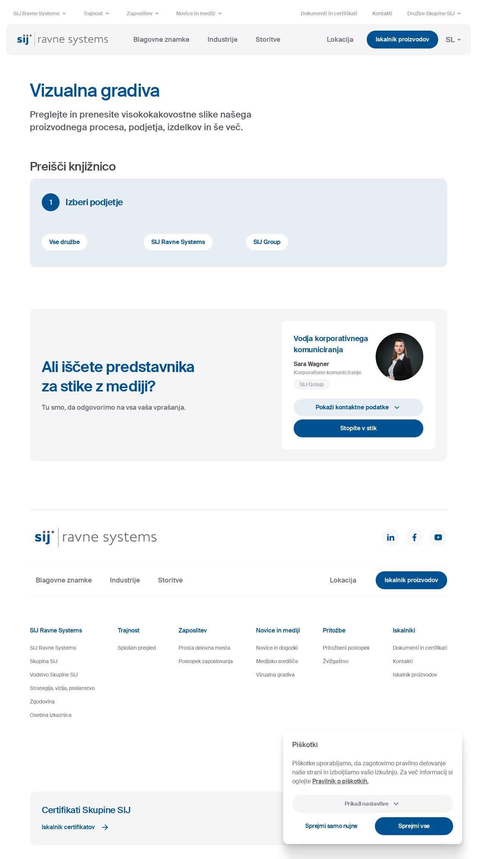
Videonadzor (250, 831)
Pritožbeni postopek (346, 647)
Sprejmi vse (414, 826)
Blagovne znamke (161, 39)
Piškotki (124, 831)
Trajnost (97, 13)
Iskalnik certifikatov (76, 778)
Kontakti (382, 13)
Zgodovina (42, 701)
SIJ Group (267, 242)
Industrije (223, 39)
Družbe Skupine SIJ (435, 13)
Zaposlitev (144, 13)
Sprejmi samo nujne (331, 826)
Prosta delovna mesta (204, 647)
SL (455, 39)
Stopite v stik (358, 428)
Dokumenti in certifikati (329, 13)
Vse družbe (64, 242)
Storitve (268, 39)
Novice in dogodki (277, 647)
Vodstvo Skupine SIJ (54, 674)
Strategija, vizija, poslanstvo (62, 688)
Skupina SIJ (44, 661)
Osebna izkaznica (51, 715)
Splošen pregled (137, 647)
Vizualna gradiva (275, 674)
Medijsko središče (277, 661)
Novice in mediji (200, 13)
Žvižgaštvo (335, 661)
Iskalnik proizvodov (402, 39)
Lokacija (340, 39)
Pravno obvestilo (155, 831)
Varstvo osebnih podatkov (204, 831)
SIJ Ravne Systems (41, 13)
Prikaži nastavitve (372, 803)
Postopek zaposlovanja (206, 661)
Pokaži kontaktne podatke (358, 407)
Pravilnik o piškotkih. (340, 781)
